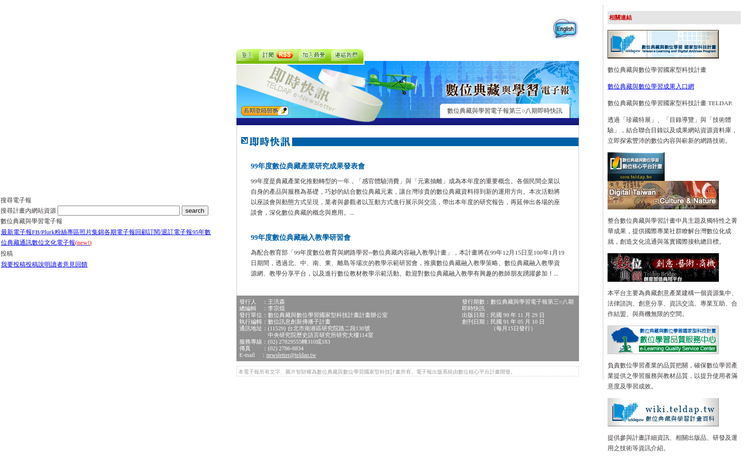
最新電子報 (16, 232)
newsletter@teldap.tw (291, 355)
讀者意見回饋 (69, 264)
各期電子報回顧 (125, 232)
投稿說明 (38, 264)
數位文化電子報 (62, 242)
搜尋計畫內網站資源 (29, 210)
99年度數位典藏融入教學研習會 (301, 237)
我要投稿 (13, 264)
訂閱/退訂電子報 (170, 232)
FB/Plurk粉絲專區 (55, 232)
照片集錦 (91, 232)
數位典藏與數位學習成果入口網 (651, 86)
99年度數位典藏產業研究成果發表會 (308, 166)
